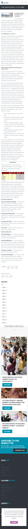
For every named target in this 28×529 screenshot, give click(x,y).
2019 (3, 308)
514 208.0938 (4, 508)
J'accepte (14, 522)
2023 (3, 296)
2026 (3, 287)
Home (2, 465)
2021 (3, 302)
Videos (2, 493)
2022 (3, 299)
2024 (3, 293)
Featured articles (5, 475)
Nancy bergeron (5, 470)
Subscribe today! (20, 450)
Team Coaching (5, 485)
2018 (3, 311)
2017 (3, 314)
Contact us (3, 498)
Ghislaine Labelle (5, 467)
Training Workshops (6, 490)
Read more (7, 385)
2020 (3, 305)
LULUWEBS (25, 526)
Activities (3, 495)
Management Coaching (7, 487)
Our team (3, 473)
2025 (3, 290)
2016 (3, 317)
